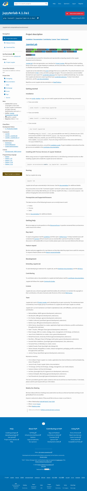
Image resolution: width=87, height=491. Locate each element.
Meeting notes (36, 406)
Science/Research (10, 145)
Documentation (9, 82)
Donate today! (43, 457)
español (12, 477)
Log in (74, 4)
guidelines (47, 237)
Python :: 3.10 (9, 162)
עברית (72, 477)
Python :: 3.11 (9, 164)
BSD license (69, 293)
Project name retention (11, 440)
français (17, 477)
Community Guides (49, 281)
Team (58, 39)
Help (54, 4)
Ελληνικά (43, 477)
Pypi (6, 94)
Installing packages (11, 433)
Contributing (47, 39)
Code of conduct (74, 437)
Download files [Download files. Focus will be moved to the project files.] (9, 47)
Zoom (37, 404)
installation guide (55, 145)
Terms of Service (74, 433)
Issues (7, 91)
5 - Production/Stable (11, 129)
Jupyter (7, 134)
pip (43, 98)
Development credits (53, 442)
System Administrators (11, 146)
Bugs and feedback (54, 433)
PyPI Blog (32, 433)
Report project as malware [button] (12, 174)
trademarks (59, 460)
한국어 (83, 477)
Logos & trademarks (33, 440)
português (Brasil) (29, 477)
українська (37, 477)
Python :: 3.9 (8, 160)
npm (47, 71)
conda (33, 98)
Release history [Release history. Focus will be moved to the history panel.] (9, 43)
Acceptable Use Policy (74, 442)
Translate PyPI (53, 437)
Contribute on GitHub (53, 435)
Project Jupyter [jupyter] (9, 62)
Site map (43, 466)
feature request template (53, 252)
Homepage (8, 88)
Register (81, 4)
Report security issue (75, 435)
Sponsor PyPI (54, 440)
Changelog (8, 78)
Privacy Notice (75, 440)
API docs (80, 269)
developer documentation (65, 269)
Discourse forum (55, 225)
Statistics (33, 437)
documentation (64, 185)
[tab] (12, 38)
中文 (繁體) (61, 477)
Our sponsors (33, 442)
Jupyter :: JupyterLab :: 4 (12, 138)
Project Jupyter (60, 63)
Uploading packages (11, 435)
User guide (11, 437)
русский (67, 477)
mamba (38, 98)
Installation (29, 39)
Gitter (6, 85)
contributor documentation (51, 147)
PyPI (37, 73)
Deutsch (48, 477)
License (54, 39)
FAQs (11, 442)
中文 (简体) (54, 477)
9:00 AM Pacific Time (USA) (47, 402)
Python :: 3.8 (8, 158)
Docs (59, 4)
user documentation (43, 79)
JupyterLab (31, 44)
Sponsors (66, 4)
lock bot (36, 239)
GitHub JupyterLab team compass (50, 410)
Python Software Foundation (42, 462)
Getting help (64, 39)
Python (7, 157)
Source (7, 98)
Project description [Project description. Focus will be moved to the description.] (10, 38)
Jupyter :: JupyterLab (11, 136)
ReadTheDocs (57, 82)
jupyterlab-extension (49, 75)
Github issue (63, 237)
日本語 (22, 477)
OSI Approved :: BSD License (13, 151)
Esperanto (78, 477)
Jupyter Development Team (10, 114)
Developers (8, 143)
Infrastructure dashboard (32, 435)
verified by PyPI (17, 56)
